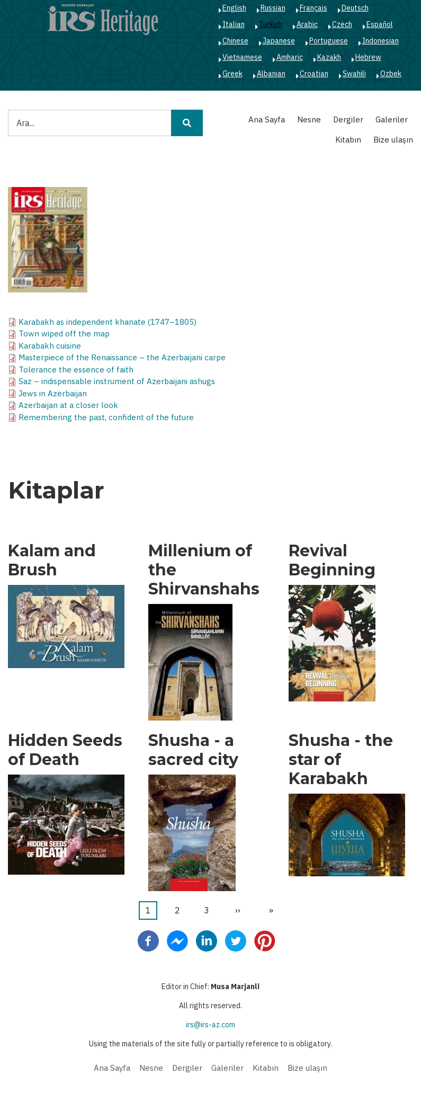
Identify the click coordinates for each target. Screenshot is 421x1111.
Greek (232, 73)
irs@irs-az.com (210, 1024)
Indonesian (380, 41)
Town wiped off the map (64, 333)
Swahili (354, 73)
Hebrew (368, 57)
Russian (273, 8)
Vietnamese (242, 57)
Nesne (309, 119)
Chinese (235, 41)
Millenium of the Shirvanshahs (203, 570)
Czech (342, 24)
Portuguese (328, 41)
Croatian (314, 73)
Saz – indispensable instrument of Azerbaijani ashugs (117, 381)
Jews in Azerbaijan (53, 393)
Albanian (271, 73)
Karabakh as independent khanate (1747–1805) (107, 322)
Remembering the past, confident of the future (106, 417)
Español (379, 24)
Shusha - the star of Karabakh (341, 759)
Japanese (279, 41)
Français (313, 8)
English (234, 8)
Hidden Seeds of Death (65, 750)
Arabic (307, 24)
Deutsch (355, 8)
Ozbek (390, 73)
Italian (233, 24)
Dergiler (348, 119)
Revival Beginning (332, 560)
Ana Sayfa (266, 119)
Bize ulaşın (393, 140)
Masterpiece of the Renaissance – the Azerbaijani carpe (122, 357)
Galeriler (391, 119)
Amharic (289, 57)
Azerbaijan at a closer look (68, 405)
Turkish (270, 24)
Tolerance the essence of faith (76, 370)
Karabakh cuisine (50, 346)
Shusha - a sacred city (193, 750)
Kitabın (348, 140)
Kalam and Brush (52, 560)
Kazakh (329, 57)
